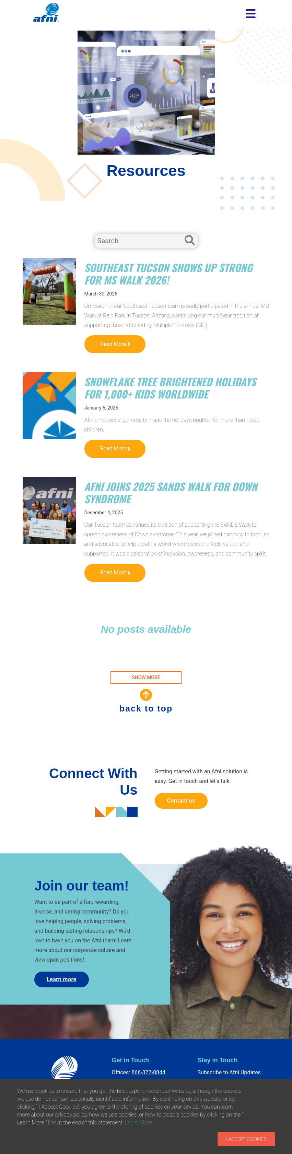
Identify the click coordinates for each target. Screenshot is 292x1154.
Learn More (138, 1122)
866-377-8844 (148, 1072)
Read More (115, 344)
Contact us (181, 800)
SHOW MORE (146, 677)
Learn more (62, 979)
